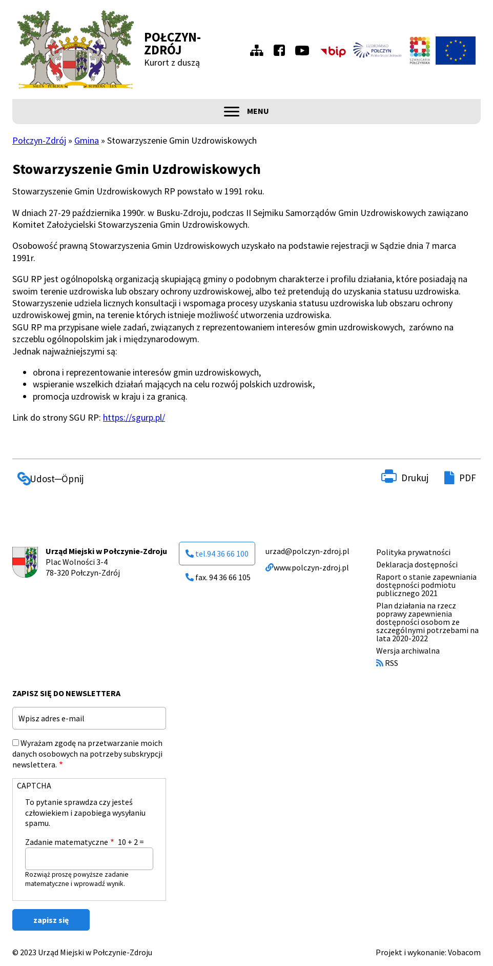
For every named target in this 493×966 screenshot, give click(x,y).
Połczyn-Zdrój (172, 43)
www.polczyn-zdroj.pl (307, 567)
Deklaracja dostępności (417, 564)
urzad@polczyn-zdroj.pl (307, 551)
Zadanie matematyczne (66, 842)
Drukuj (414, 477)
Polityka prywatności (413, 552)
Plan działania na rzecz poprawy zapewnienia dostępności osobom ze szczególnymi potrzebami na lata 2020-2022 (427, 621)
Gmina (86, 140)
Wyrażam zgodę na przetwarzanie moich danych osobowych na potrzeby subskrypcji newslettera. (87, 754)
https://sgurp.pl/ (134, 417)
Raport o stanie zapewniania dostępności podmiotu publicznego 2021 (426, 584)
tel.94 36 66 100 (217, 553)
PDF (467, 477)
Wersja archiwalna (408, 650)
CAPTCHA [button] (34, 785)
